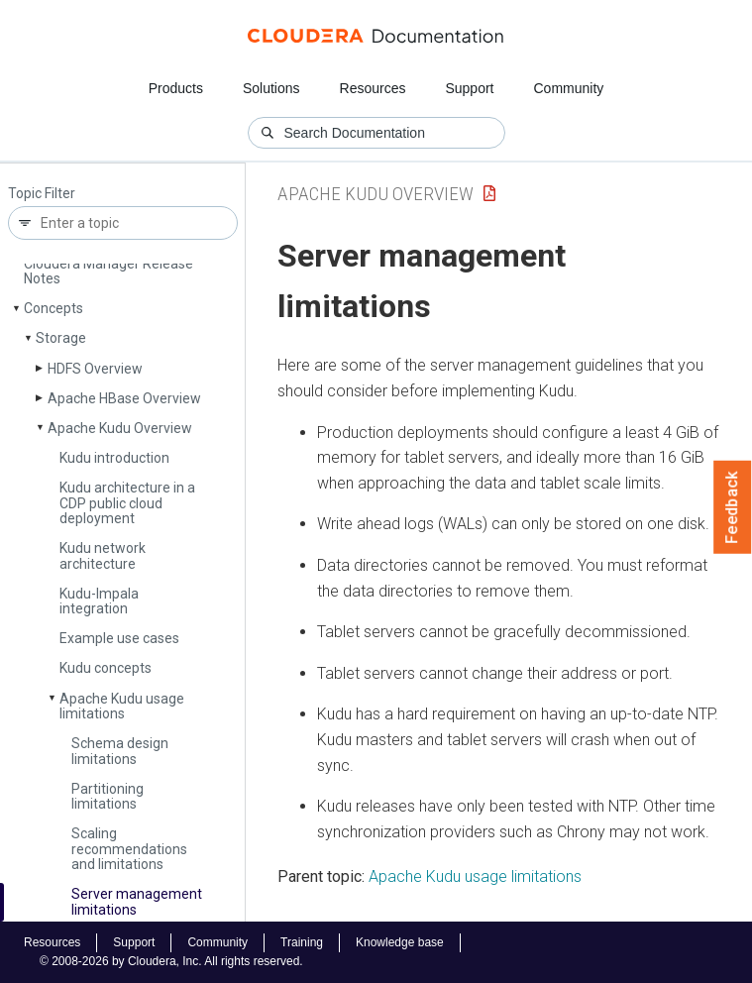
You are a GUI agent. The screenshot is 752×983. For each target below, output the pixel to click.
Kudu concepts (105, 668)
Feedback (732, 507)
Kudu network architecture (102, 555)
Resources (373, 88)
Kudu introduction (114, 458)
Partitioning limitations (107, 796)
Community (569, 88)
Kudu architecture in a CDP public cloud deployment (127, 503)
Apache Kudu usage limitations (121, 706)
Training (301, 942)
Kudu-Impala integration (99, 601)
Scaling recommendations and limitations (129, 848)
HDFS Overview (95, 369)
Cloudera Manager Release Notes (108, 271)
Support (469, 88)
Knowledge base (400, 942)
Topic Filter (41, 193)
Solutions (271, 88)
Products (176, 88)
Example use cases (119, 638)
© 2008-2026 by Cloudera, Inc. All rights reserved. (171, 961)
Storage (61, 338)
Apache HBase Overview (124, 398)
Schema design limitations (119, 750)
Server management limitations (136, 901)
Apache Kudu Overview (120, 428)
